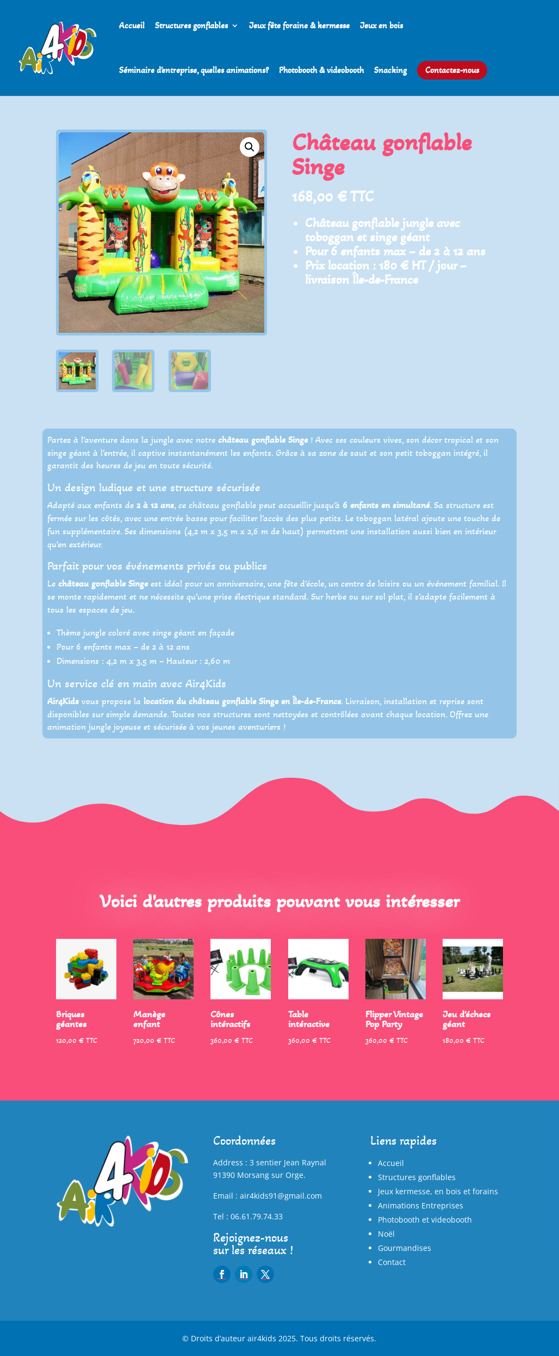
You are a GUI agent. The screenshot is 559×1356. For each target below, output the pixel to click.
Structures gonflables (191, 26)
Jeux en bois (381, 26)
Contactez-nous (452, 70)
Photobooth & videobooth (321, 70)
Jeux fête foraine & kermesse (299, 26)
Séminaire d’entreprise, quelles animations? (194, 70)
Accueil (132, 26)
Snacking (390, 70)
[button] (249, 147)
